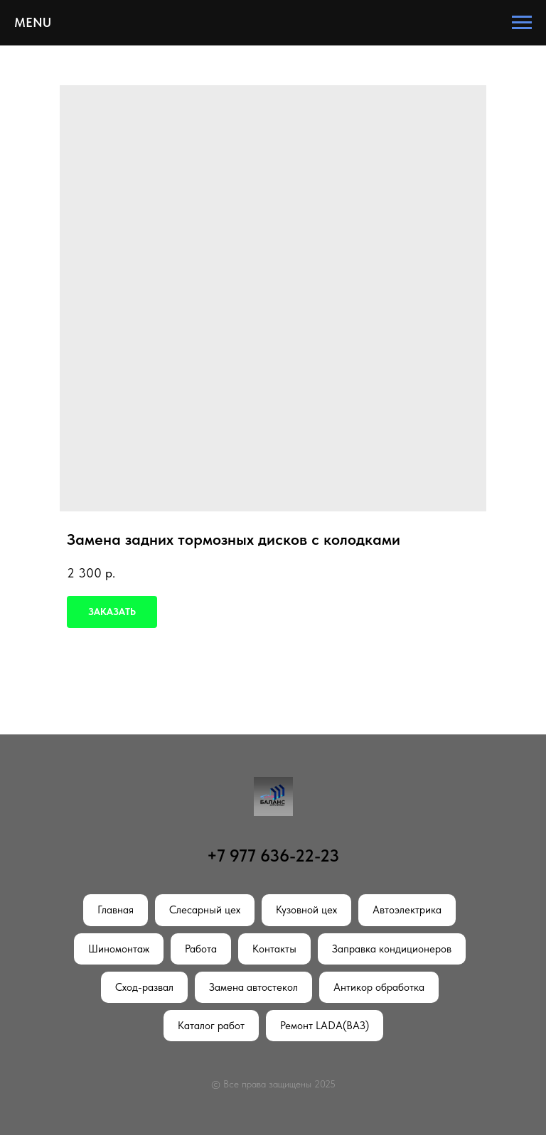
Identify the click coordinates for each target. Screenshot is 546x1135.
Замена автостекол (253, 987)
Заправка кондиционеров (391, 949)
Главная (115, 909)
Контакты (274, 949)
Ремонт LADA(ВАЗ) (324, 1025)
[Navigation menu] (522, 23)
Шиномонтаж (118, 949)
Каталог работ (211, 1025)
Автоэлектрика (407, 909)
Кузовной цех (306, 909)
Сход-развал (144, 987)
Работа (201, 949)
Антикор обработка (378, 987)
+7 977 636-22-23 (273, 855)
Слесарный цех (204, 909)
